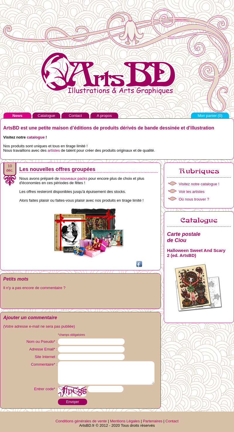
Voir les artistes (191, 191)
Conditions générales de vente (81, 421)
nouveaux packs (73, 178)
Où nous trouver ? (194, 199)
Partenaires (152, 421)
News (18, 115)
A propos (104, 115)
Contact (75, 115)
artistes (54, 150)
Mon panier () (210, 115)
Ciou (180, 240)
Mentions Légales (125, 421)
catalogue (36, 137)
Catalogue (46, 115)
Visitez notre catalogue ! (199, 184)
